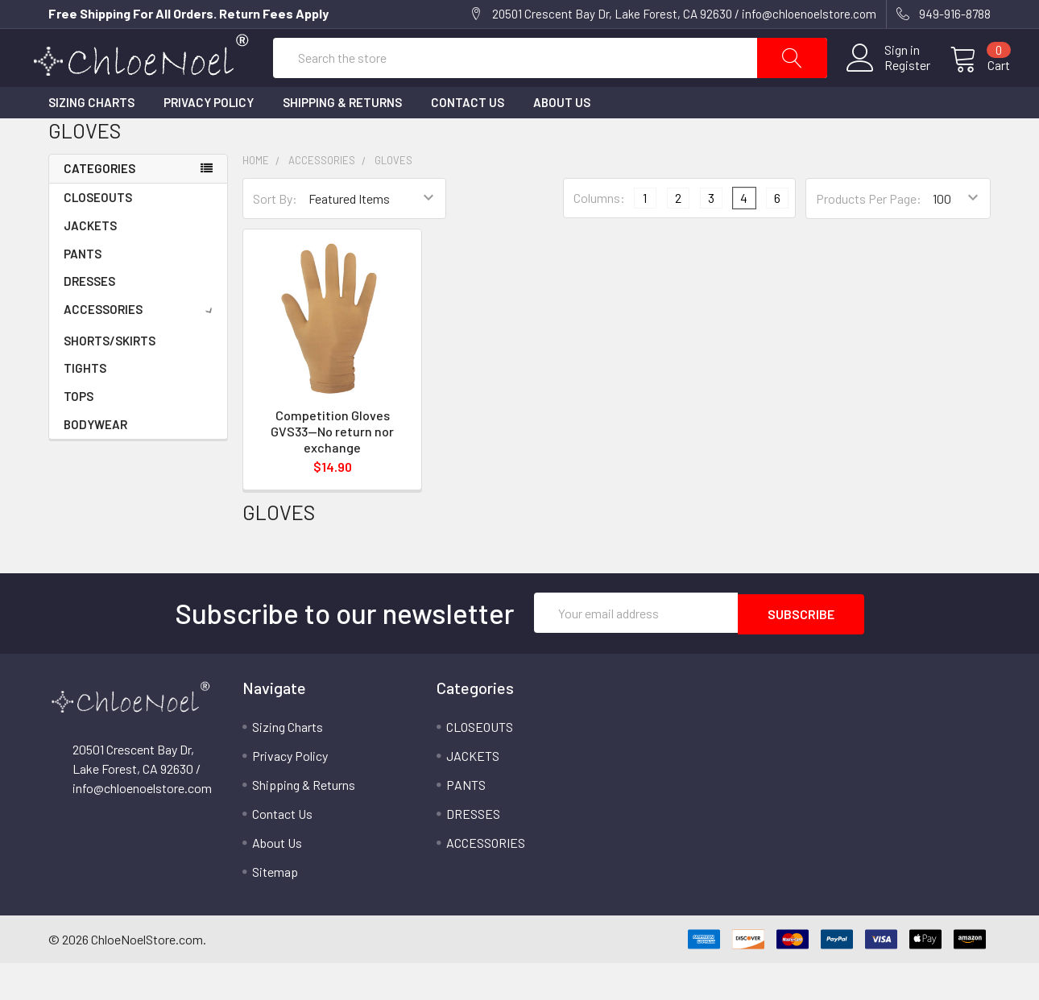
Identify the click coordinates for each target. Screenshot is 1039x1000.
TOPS (78, 434)
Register (888, 84)
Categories (99, 206)
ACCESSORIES (141, 347)
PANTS (82, 291)
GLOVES (393, 198)
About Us (561, 141)
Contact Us (467, 141)
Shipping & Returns (342, 141)
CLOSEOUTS (98, 235)
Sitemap (275, 908)
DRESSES (89, 319)
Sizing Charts (91, 141)
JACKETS (90, 263)
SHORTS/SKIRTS (109, 378)
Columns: (599, 236)
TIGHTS (85, 406)
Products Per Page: (868, 236)
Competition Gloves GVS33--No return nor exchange (332, 469)
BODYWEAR (95, 462)
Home (255, 198)
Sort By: (275, 236)
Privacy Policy (209, 141)
